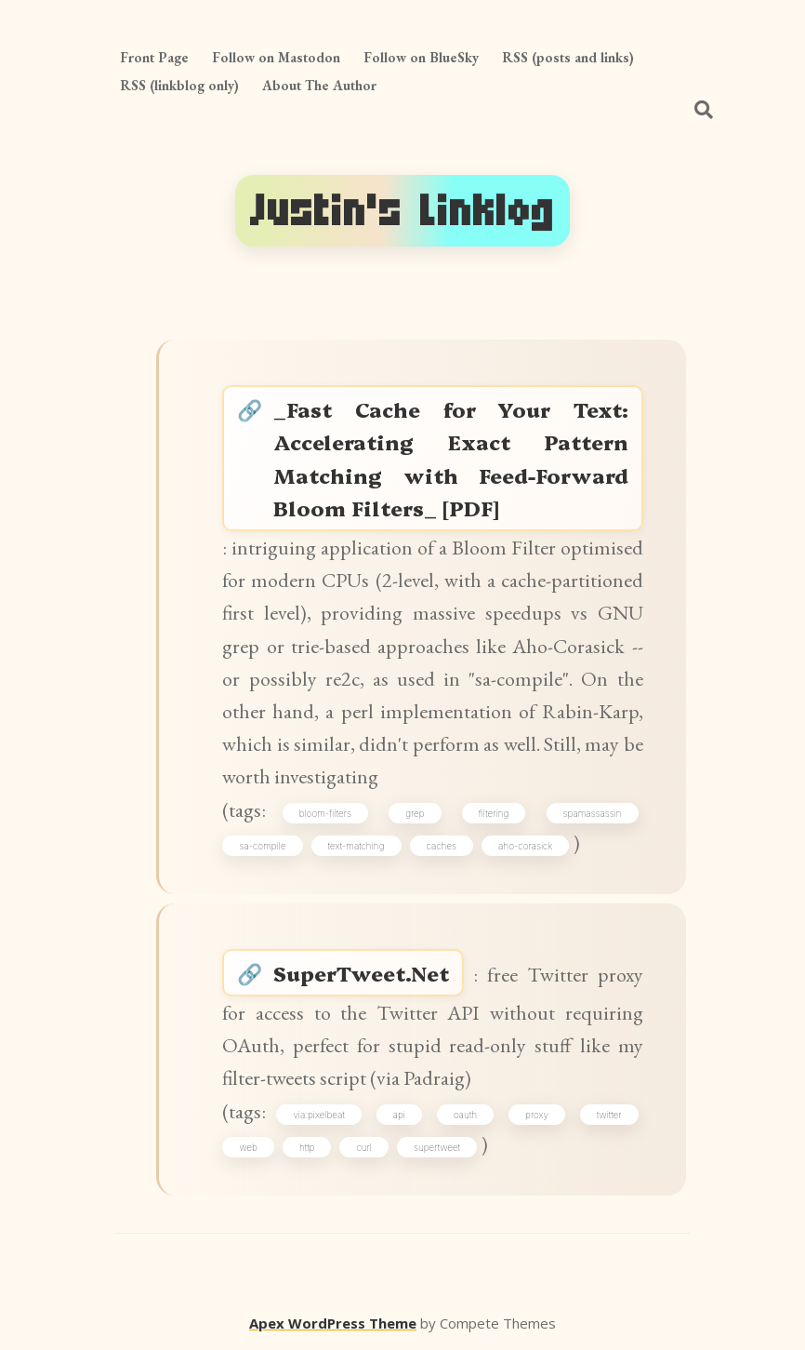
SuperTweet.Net (361, 972)
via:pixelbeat (318, 1114)
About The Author (319, 85)
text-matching (356, 845)
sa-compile (262, 845)
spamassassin (592, 813)
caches (442, 845)
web (248, 1147)
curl (364, 1147)
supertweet (437, 1147)
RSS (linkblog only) (179, 85)
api (399, 1114)
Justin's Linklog (402, 211)
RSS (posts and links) (568, 57)
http (306, 1147)
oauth (465, 1114)
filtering (494, 813)
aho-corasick (525, 845)
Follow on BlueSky (421, 57)
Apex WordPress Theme (332, 1323)
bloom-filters (325, 813)
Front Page (154, 57)
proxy (536, 1114)
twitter (609, 1114)
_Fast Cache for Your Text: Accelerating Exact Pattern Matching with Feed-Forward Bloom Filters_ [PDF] (450, 458)
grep (414, 813)
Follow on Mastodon (276, 57)
